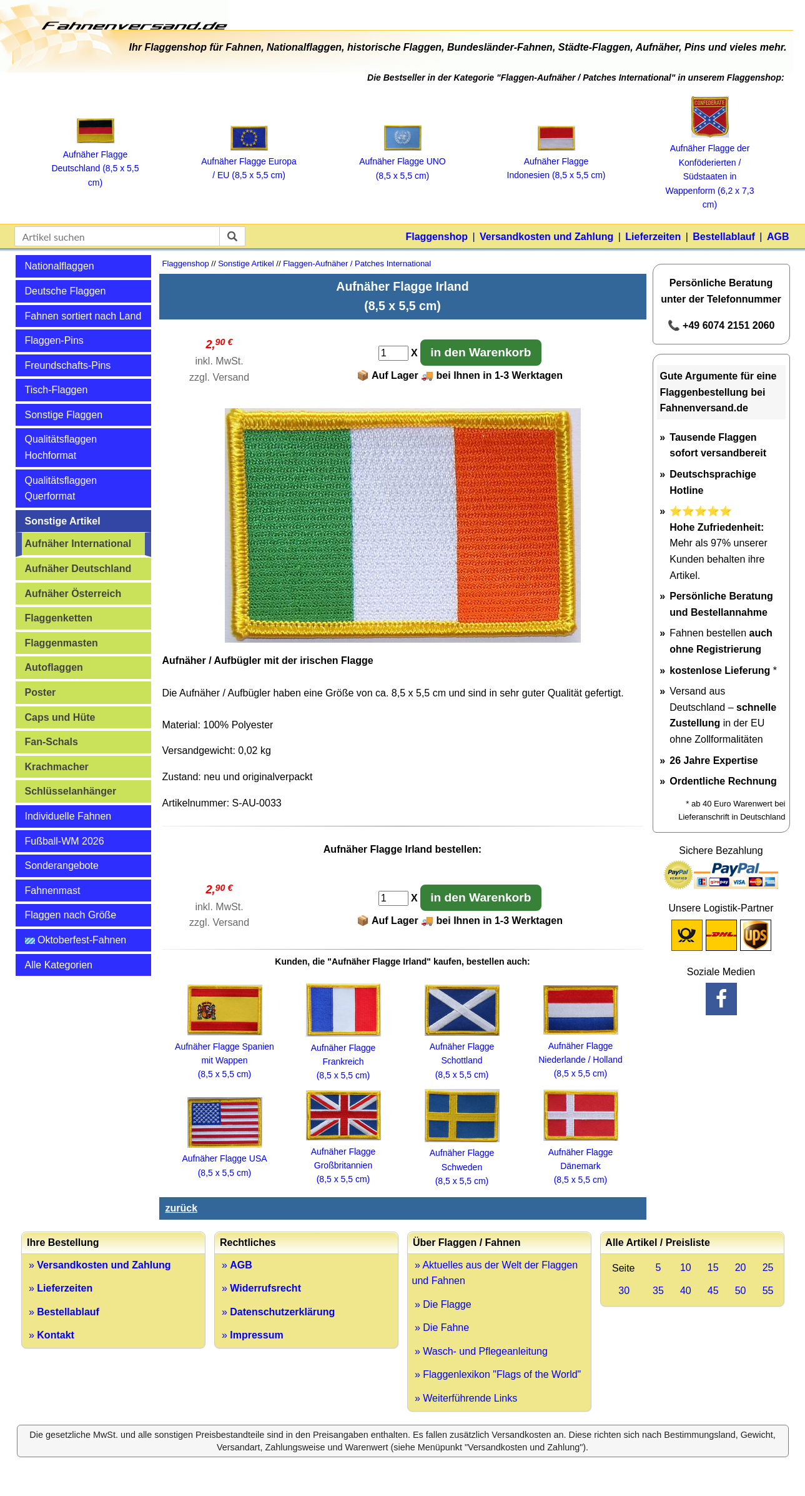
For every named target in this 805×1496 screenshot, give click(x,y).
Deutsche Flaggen (65, 291)
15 (713, 1267)
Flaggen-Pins (54, 340)
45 (713, 1290)
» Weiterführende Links (465, 1398)
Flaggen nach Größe (71, 915)
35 (658, 1290)
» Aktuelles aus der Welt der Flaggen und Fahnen (495, 1273)
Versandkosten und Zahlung (546, 236)
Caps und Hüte (60, 717)
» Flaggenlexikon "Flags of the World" (496, 1374)
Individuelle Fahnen (68, 816)
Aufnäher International (78, 543)
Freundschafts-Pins (68, 365)
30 (624, 1290)
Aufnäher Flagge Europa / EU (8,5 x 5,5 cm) (249, 162)
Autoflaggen (54, 667)
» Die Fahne (441, 1327)
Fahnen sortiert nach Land (83, 316)
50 (740, 1290)
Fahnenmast (53, 890)
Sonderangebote (62, 865)
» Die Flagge (442, 1304)
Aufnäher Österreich (73, 593)
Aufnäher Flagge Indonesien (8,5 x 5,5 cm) (556, 162)
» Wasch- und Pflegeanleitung (480, 1351)
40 (685, 1290)
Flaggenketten (58, 618)
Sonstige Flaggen (64, 414)
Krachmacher (57, 766)
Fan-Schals (51, 741)
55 (768, 1290)
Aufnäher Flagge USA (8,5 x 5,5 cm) (224, 1159)
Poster (40, 692)
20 (740, 1267)
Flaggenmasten (61, 643)
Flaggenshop (436, 236)
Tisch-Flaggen (56, 389)
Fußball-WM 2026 (64, 841)
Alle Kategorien (59, 965)
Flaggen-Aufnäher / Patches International (357, 263)
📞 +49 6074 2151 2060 (721, 325)
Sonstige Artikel (63, 521)
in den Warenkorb (480, 352)
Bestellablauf (724, 236)
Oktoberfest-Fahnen (76, 940)
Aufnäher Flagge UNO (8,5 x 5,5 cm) (402, 162)
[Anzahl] (393, 353)
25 (768, 1267)
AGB (778, 236)
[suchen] (232, 236)
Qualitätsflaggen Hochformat (61, 447)
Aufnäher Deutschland (78, 568)
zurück (181, 1208)
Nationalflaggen (59, 266)
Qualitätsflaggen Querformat (61, 488)
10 (685, 1267)
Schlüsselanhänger (71, 791)
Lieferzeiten (653, 236)
